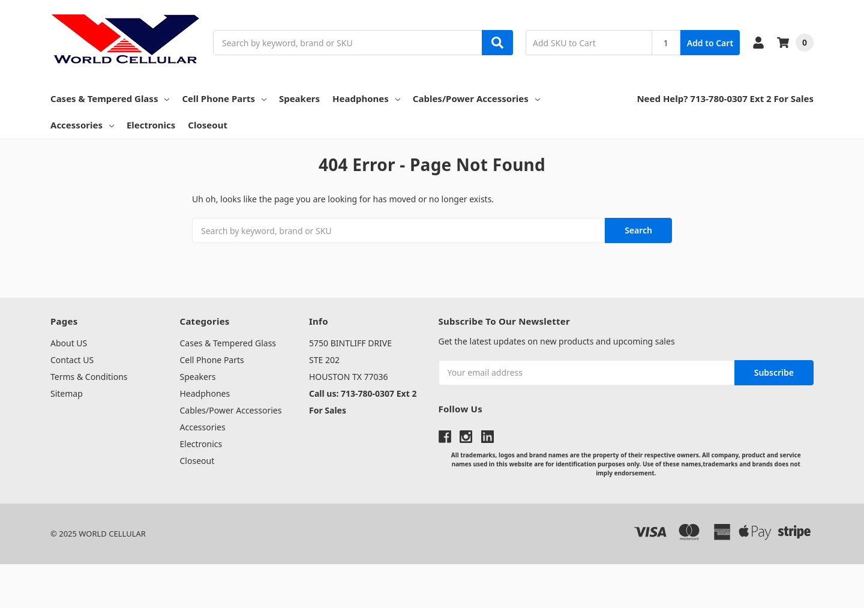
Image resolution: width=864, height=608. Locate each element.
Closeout (207, 125)
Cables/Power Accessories (476, 98)
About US (68, 343)
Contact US (72, 360)
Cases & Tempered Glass (109, 98)
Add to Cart (710, 43)
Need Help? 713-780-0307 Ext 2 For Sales (725, 98)
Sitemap (66, 393)
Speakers (299, 98)
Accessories (82, 125)
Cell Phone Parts (224, 98)
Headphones (366, 98)
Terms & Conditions (89, 376)
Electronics (151, 125)
